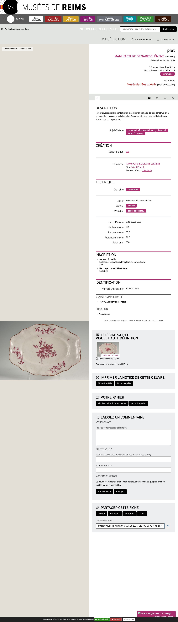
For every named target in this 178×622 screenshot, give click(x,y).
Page (36, 19)
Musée (71, 19)
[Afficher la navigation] (10, 19)
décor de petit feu (136, 211)
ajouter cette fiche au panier (112, 403)
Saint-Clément (137, 167)
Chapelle (129, 19)
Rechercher (168, 29)
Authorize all (102, 619)
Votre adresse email (104, 465)
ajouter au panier (142, 39)
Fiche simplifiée (105, 383)
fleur (130, 133)
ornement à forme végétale (140, 130)
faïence (131, 205)
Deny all (117, 619)
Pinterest (129, 513)
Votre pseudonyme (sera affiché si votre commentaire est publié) (123, 454)
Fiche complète (124, 383)
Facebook (115, 513)
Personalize (129, 619)
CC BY (116, 358)
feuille (140, 133)
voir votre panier (165, 39)
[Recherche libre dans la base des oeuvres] (140, 29)
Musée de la (87, 19)
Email (142, 513)
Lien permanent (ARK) (104, 520)
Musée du (109, 19)
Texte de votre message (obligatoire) (111, 428)
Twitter (101, 513)
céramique (167, 74)
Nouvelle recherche (98, 29)
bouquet (162, 130)
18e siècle (147, 170)
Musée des (53, 19)
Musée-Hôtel (145, 19)
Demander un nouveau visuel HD (110, 364)
